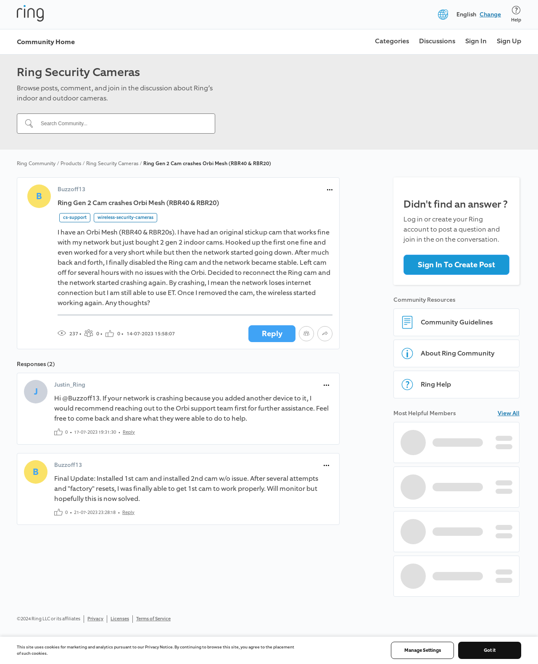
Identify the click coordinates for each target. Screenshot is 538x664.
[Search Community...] (121, 123)
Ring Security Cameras (112, 163)
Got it (490, 650)
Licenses (120, 619)
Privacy (95, 619)
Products (71, 163)
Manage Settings (422, 650)
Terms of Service (153, 619)
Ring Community (36, 163)
